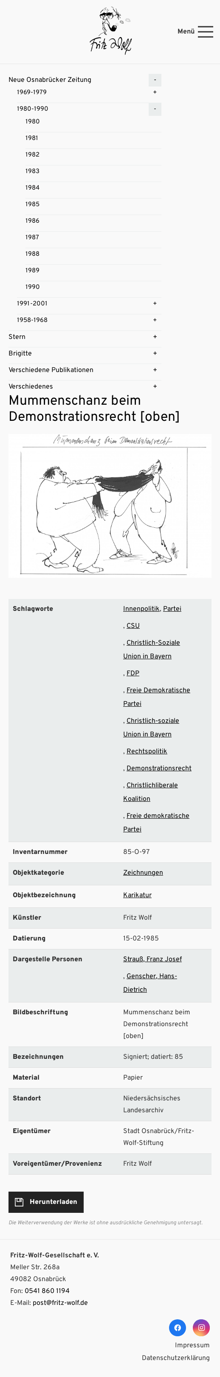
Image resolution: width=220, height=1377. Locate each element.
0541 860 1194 (47, 1291)
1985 (32, 205)
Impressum (192, 1345)
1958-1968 (32, 320)
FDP (133, 673)
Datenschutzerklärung (176, 1358)
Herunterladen (53, 1202)
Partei (172, 609)
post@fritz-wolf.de (60, 1303)
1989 (32, 271)
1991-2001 (32, 304)
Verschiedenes (30, 387)
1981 (31, 138)
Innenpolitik (141, 609)
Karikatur (137, 895)
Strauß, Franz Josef (152, 959)
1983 (32, 172)
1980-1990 (32, 109)
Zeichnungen (143, 873)
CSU (133, 626)
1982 (32, 155)
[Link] (110, 32)
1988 (32, 254)
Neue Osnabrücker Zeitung (49, 80)
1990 (32, 287)
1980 (32, 122)
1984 (32, 188)
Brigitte (20, 354)
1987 (32, 238)
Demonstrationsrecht (159, 768)
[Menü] (195, 31)
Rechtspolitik (147, 751)
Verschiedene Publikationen (50, 370)
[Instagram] (201, 1327)
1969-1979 (32, 93)
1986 (32, 221)
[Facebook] (177, 1327)
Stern (16, 337)
